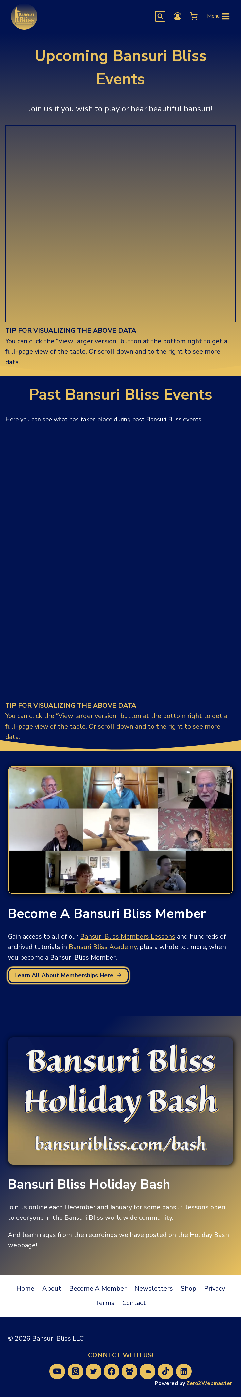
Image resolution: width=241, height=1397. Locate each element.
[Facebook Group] (129, 1371)
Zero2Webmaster (209, 1383)
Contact (134, 1303)
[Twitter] (93, 1371)
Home (25, 1288)
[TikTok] (165, 1371)
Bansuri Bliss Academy (103, 946)
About (51, 1288)
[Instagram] (75, 1371)
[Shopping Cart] (193, 16)
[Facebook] (111, 1371)
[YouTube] (57, 1371)
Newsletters (153, 1288)
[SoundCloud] (147, 1371)
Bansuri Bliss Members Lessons (127, 936)
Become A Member (98, 1288)
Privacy (214, 1288)
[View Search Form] (160, 16)
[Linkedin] (184, 1371)
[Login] (177, 16)
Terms (104, 1303)
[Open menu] (218, 16)
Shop (188, 1288)
